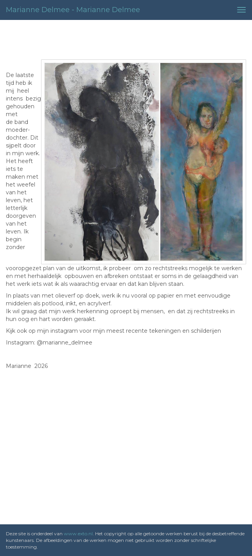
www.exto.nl (78, 533)
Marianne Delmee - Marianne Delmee (73, 9)
